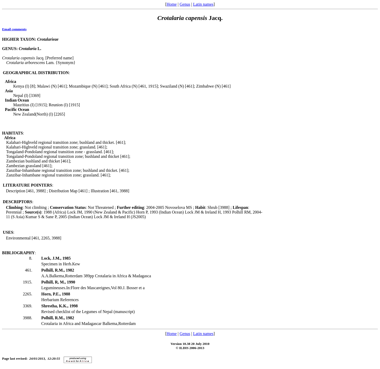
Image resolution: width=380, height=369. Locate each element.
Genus (185, 4)
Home (172, 4)
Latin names (203, 4)
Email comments (14, 29)
